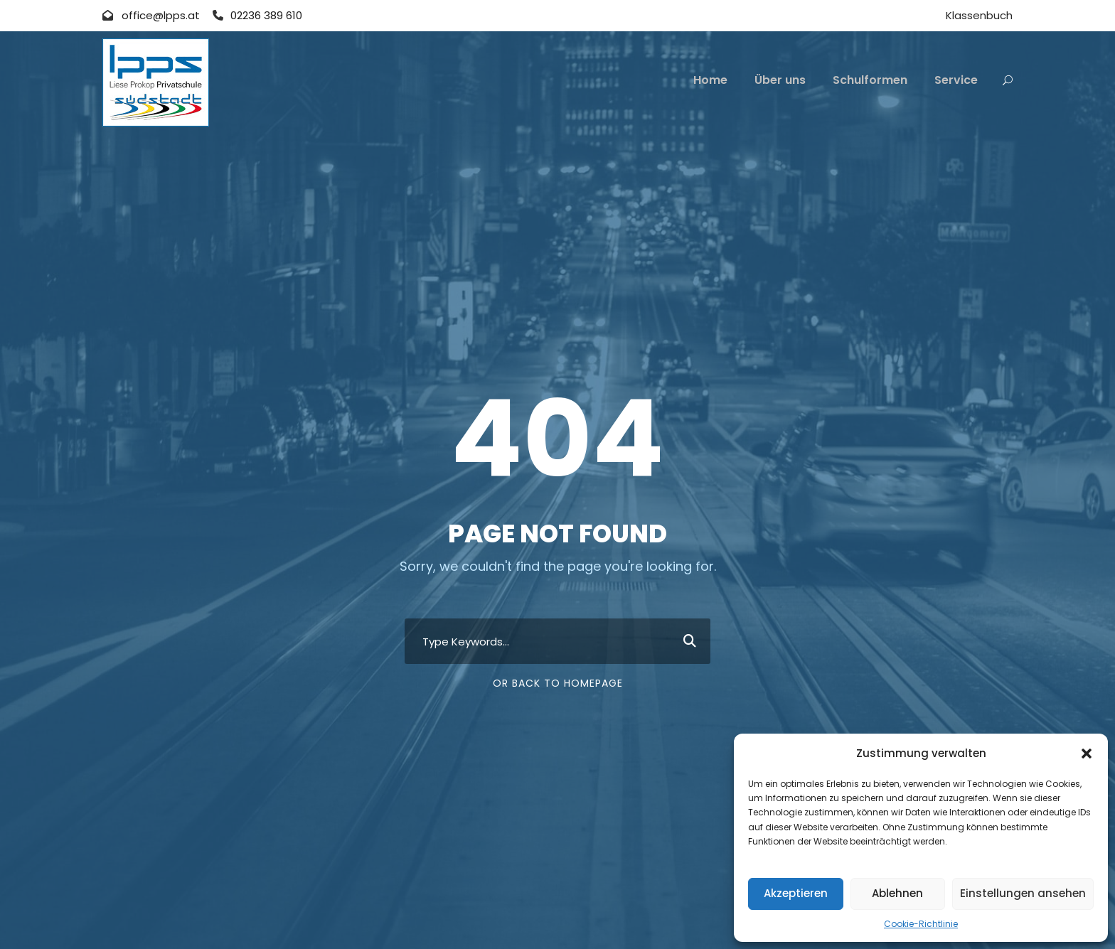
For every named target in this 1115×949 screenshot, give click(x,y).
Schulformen (870, 80)
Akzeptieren (796, 893)
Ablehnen (897, 893)
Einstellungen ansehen (1023, 893)
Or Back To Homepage (558, 683)
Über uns (780, 80)
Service (956, 80)
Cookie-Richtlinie (921, 924)
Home (710, 80)
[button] (1086, 753)
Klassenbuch (979, 15)
